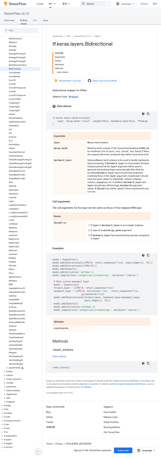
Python (97, 36)
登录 (155, 4)
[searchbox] (21, 30)
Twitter (49, 422)
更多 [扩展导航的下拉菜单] (64, 3)
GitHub (144, 3)
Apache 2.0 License (89, 384)
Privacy (59, 443)
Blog (48, 412)
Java (45, 20)
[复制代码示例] (148, 113)
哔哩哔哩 (50, 427)
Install (40, 3)
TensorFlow (58, 36)
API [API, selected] (50, 3)
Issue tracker (110, 412)
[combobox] (95, 4)
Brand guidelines (112, 427)
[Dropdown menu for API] (56, 4)
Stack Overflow (111, 422)
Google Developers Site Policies (130, 384)
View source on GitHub (102, 80)
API (68, 36)
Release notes (111, 417)
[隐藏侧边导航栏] (38, 451)
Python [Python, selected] (23, 20)
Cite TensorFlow (111, 432)
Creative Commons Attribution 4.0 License (131, 381)
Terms (49, 443)
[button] (20, 368)
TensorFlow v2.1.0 (16, 14)
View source (59, 356)
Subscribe (123, 450)
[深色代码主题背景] (143, 113)
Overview (9, 20)
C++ (35, 20)
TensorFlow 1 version (67, 80)
